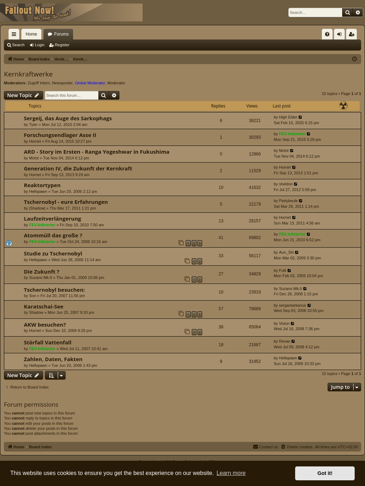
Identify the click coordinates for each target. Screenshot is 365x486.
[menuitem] (327, 34)
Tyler (33, 124)
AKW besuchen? (45, 324)
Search (18, 45)
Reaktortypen (42, 185)
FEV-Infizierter (292, 134)
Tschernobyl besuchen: (54, 289)
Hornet (35, 141)
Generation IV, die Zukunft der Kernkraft (78, 168)
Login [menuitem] (341, 35)
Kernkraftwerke (28, 74)
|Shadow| (37, 208)
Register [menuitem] (353, 35)
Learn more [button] (231, 473)
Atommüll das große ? (53, 235)
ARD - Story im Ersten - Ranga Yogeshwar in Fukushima (96, 151)
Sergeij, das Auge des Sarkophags (68, 118)
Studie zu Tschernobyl (53, 253)
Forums (61, 34)
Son (32, 296)
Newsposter (62, 83)
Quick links (15, 35)
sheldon (286, 184)
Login (40, 45)
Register (62, 45)
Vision (284, 323)
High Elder (288, 117)
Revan (285, 341)
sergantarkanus (292, 305)
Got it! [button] (325, 473)
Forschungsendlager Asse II (60, 134)
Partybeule (288, 201)
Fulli (282, 270)
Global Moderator (90, 83)
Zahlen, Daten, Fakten (53, 359)
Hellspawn (38, 191)
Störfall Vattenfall (47, 342)
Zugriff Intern (39, 83)
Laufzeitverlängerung (52, 218)
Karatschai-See (43, 306)
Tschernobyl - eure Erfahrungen (66, 201)
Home (31, 34)
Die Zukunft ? (41, 271)
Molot (34, 158)
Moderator (116, 83)
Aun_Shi (286, 252)
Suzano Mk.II (40, 277)
